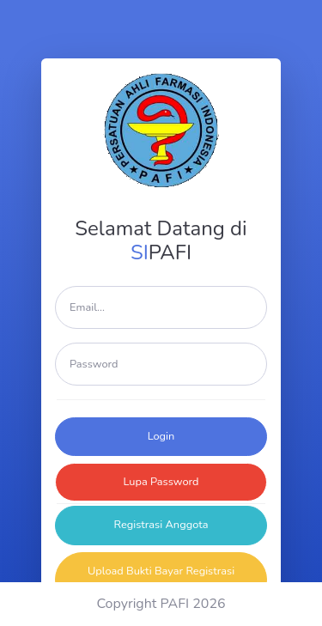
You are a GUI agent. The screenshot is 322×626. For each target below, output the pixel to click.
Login (161, 436)
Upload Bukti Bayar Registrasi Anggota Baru (161, 579)
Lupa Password (160, 481)
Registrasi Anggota (161, 524)
